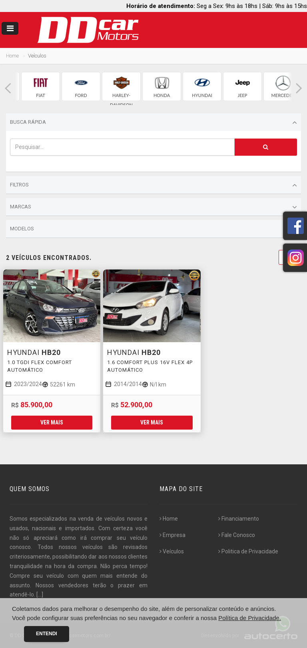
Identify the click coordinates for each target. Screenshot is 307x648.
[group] (40, 86)
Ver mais (51, 422)
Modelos (153, 229)
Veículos (171, 551)
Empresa (172, 535)
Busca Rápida (153, 122)
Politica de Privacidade (248, 551)
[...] (39, 594)
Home (12, 56)
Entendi (46, 633)
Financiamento (238, 518)
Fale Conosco (236, 535)
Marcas (153, 207)
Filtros (153, 185)
